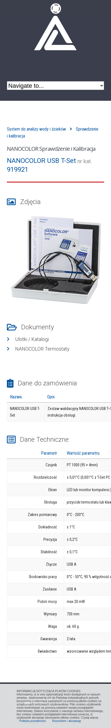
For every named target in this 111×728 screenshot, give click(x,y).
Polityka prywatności (32, 720)
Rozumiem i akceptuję (66, 720)
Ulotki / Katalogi (32, 339)
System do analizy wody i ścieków (36, 129)
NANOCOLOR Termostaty (42, 349)
